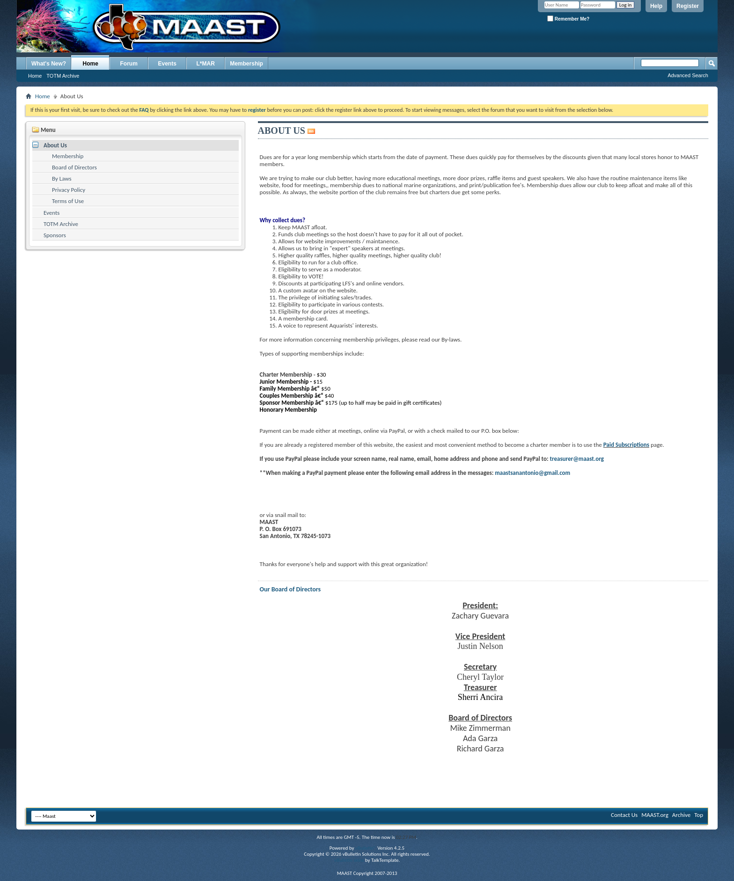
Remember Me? (568, 18)
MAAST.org (654, 814)
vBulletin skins (349, 860)
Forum (129, 63)
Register (687, 6)
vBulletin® (365, 848)
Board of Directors (74, 167)
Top (698, 814)
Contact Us (624, 814)
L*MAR (206, 63)
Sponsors (55, 235)
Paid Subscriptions (626, 444)
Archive (681, 814)
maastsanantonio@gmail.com (532, 472)
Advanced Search (688, 75)
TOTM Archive (62, 76)
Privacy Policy (68, 189)
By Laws (62, 178)
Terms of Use (68, 200)
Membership (246, 63)
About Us (55, 145)
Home (90, 63)
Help (656, 6)
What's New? (48, 63)
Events (167, 63)
